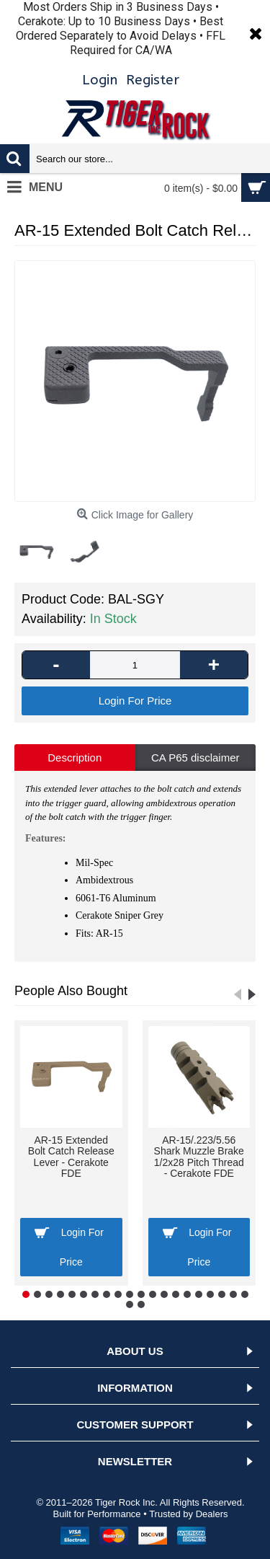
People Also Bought (70, 991)
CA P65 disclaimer (195, 757)
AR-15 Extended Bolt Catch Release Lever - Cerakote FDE (71, 1156)
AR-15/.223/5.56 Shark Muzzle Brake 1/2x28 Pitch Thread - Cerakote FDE (199, 1156)
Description (75, 757)
